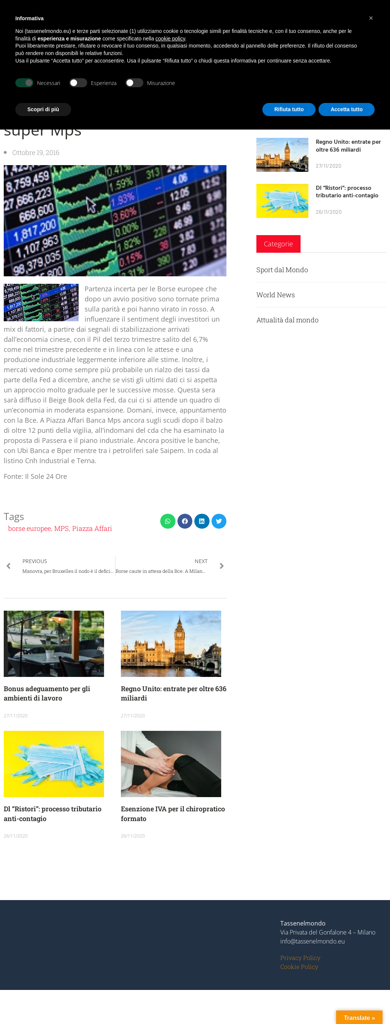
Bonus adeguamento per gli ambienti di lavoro (47, 693)
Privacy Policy (300, 957)
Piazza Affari (92, 528)
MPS (61, 528)
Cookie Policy (299, 966)
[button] (168, 521)
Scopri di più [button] (43, 109)
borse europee (29, 528)
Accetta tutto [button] (346, 109)
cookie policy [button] (170, 39)
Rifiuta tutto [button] (289, 109)
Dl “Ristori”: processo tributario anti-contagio (347, 191)
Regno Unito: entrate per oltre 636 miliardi (348, 145)
